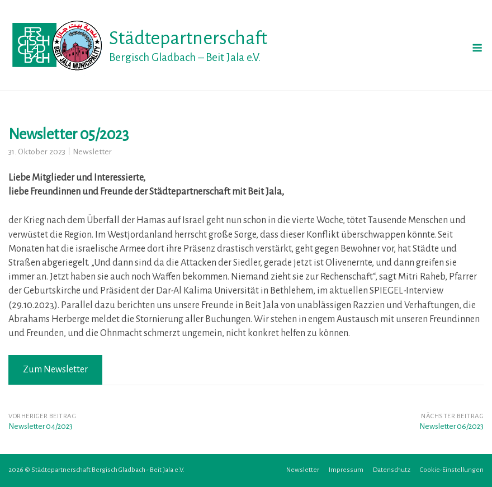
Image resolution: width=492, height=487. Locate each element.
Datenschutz (391, 470)
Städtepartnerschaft (188, 38)
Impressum (346, 470)
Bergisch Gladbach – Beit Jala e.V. (185, 57)
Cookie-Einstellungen (452, 470)
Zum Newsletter (55, 370)
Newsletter (92, 152)
